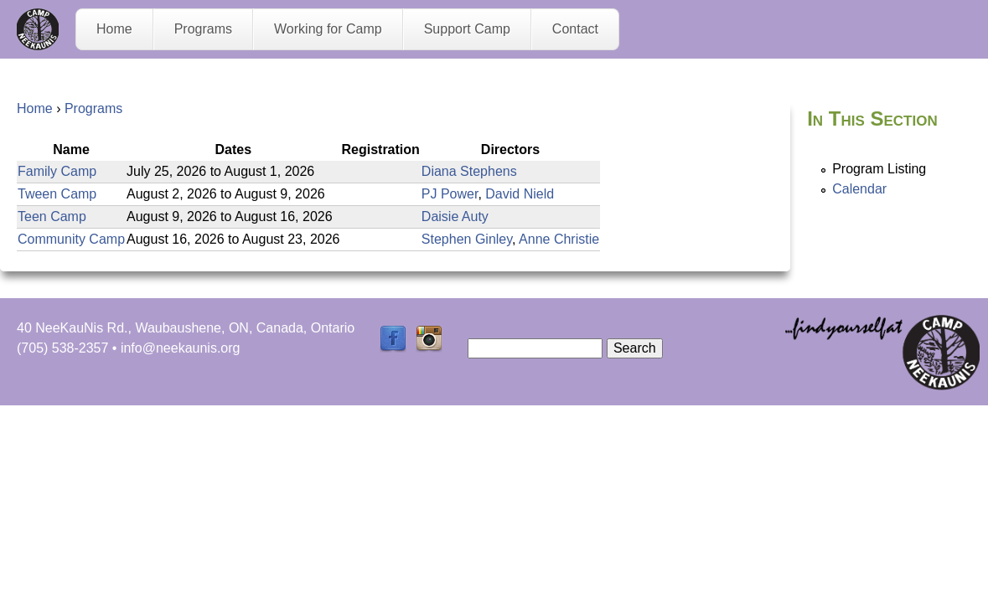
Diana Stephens (469, 171)
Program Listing (879, 169)
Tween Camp (57, 194)
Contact (575, 29)
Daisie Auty (455, 216)
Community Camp (71, 239)
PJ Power (450, 194)
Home (114, 29)
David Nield (519, 194)
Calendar (859, 189)
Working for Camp (328, 29)
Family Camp (57, 171)
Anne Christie (559, 239)
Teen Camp (52, 216)
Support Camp (467, 29)
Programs (203, 29)
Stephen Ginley (467, 239)
